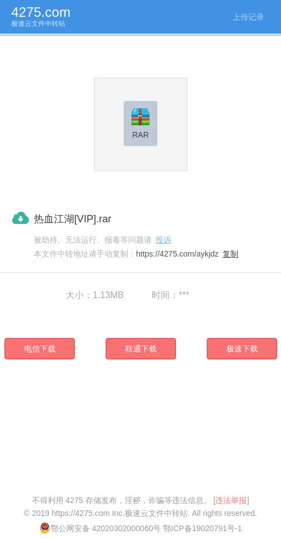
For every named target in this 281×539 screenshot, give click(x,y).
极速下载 (242, 348)
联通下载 (141, 348)
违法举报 (231, 500)
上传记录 (248, 16)
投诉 (163, 239)
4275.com (40, 12)
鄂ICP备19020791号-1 (202, 528)
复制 (230, 253)
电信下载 (40, 348)
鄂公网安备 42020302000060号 (100, 528)
